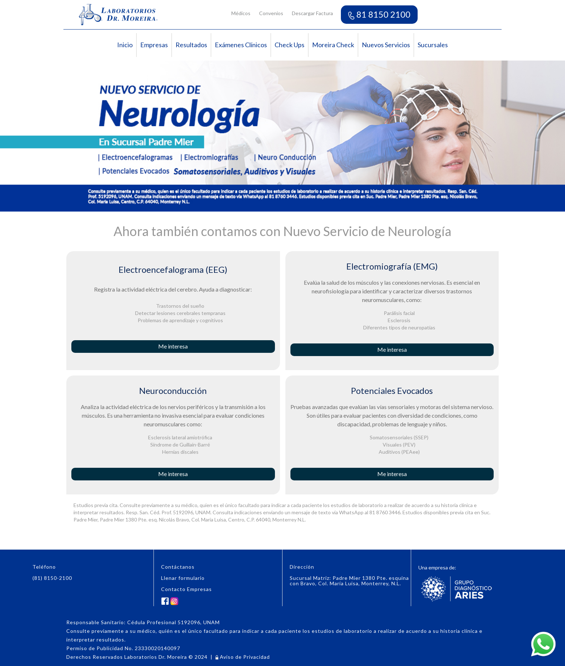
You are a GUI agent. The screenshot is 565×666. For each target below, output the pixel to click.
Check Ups (289, 45)
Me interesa (173, 346)
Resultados (191, 45)
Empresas (154, 45)
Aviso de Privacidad (242, 657)
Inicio (125, 45)
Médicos (240, 13)
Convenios (271, 13)
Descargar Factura (312, 13)
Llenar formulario (183, 578)
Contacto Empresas (186, 589)
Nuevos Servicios (386, 45)
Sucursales (433, 45)
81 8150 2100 (379, 14)
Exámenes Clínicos (241, 45)
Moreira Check (333, 45)
